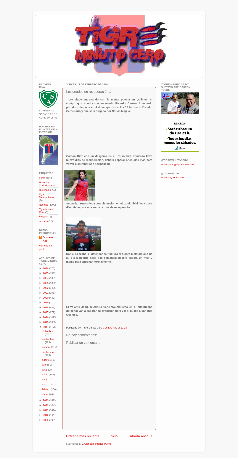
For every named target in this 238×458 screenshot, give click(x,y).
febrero (46, 389)
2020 (46, 297)
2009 (46, 420)
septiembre (48, 352)
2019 (46, 302)
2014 (46, 327)
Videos (43, 216)
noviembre (48, 339)
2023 (46, 283)
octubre (46, 347)
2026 (46, 268)
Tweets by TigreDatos (173, 177)
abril (44, 379)
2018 (46, 307)
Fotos (42, 178)
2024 (46, 278)
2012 (46, 405)
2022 (46, 287)
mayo (45, 374)
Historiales (45, 189)
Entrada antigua (140, 436)
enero (45, 394)
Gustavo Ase (48, 239)
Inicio (114, 436)
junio (45, 369)
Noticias (43, 204)
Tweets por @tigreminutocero (177, 164)
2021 (46, 292)
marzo (46, 384)
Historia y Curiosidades (46, 184)
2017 (46, 312)
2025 (46, 273)
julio (44, 364)
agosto (46, 359)
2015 (46, 322)
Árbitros (43, 221)
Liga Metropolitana (46, 196)
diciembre (47, 331)
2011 (46, 410)
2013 (46, 400)
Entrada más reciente (82, 436)
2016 (46, 317)
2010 (46, 415)
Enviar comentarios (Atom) (97, 443)
